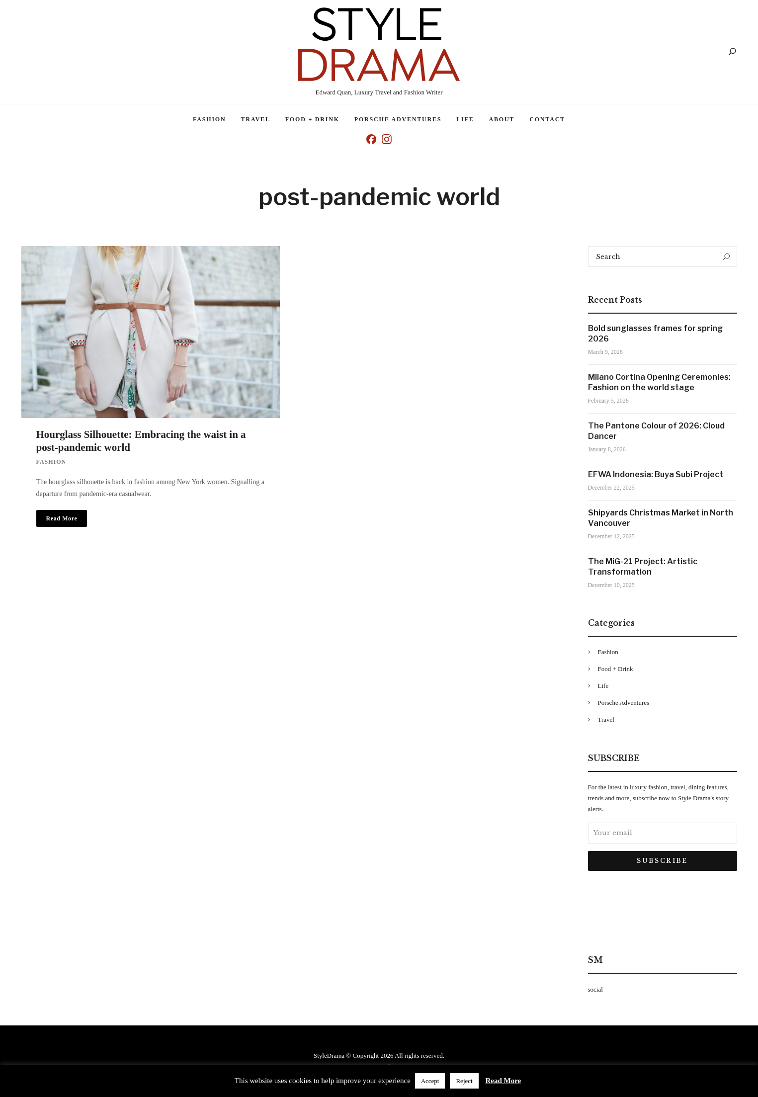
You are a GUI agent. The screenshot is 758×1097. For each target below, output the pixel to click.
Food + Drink (312, 119)
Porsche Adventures (397, 119)
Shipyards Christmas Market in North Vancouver (660, 518)
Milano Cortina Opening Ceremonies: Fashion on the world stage (659, 382)
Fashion (209, 119)
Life (465, 119)
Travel (255, 119)
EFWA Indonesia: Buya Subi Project (655, 474)
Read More (503, 1081)
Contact (547, 119)
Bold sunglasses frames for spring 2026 (655, 333)
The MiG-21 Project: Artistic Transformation (642, 567)
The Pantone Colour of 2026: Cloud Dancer (656, 431)
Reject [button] (464, 1081)
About (502, 119)
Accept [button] (430, 1081)
